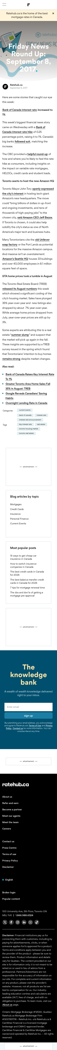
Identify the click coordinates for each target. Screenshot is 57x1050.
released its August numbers (19, 288)
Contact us (18, 728)
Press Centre (9, 847)
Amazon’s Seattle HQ (15, 258)
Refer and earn (10, 803)
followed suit (22, 141)
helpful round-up (37, 154)
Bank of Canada (25, 415)
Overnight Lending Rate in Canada (26, 403)
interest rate (41, 415)
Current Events (24, 410)
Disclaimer (8, 867)
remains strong (11, 358)
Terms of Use (35, 725)
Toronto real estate (26, 433)
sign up (28, 715)
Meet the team (10, 822)
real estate (41, 424)
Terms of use (9, 854)
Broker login (8, 892)
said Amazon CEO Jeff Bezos (34, 217)
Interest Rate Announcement (30, 420)
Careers (6, 828)
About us (7, 796)
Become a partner (12, 809)
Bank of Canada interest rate (19, 109)
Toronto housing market (28, 429)
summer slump (20, 334)
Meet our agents (11, 815)
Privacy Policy (10, 860)
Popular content (11, 898)
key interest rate (25, 424)
